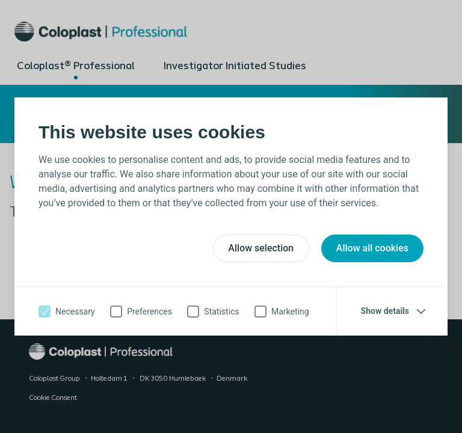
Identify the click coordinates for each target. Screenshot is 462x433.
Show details (385, 311)
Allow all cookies (372, 248)
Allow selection (261, 248)
